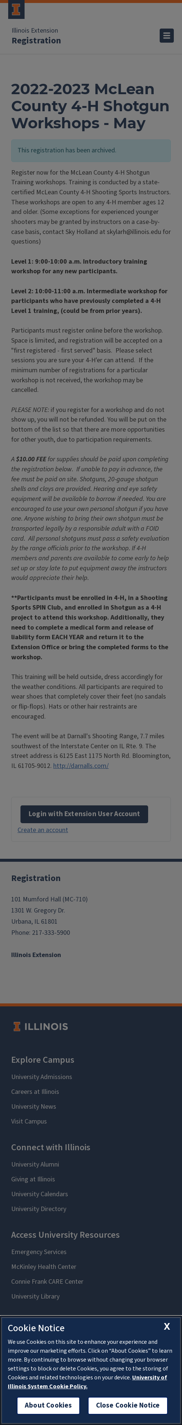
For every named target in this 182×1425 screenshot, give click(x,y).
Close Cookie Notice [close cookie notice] (128, 1406)
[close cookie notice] (167, 1326)
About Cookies (48, 1406)
